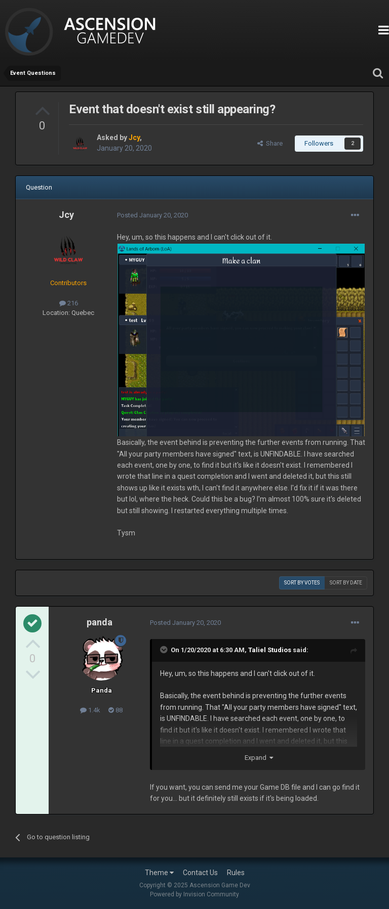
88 (115, 710)
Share (270, 143)
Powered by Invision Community (194, 894)
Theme (159, 873)
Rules (236, 873)
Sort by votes (302, 582)
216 (68, 303)
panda (99, 622)
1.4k (90, 710)
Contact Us (200, 873)
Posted (152, 215)
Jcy (66, 214)
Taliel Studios (269, 650)
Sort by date (346, 582)
